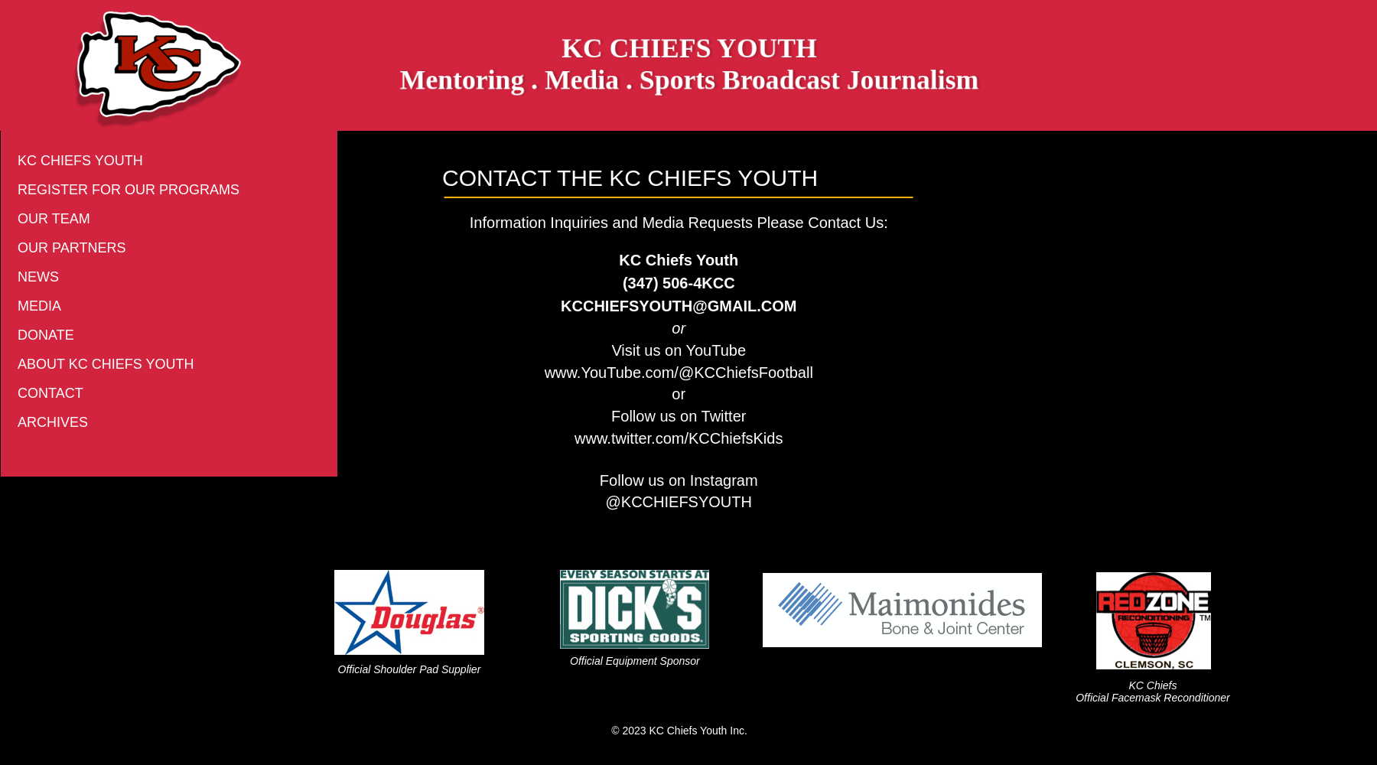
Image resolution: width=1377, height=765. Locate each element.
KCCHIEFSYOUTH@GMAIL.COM (678, 306)
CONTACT (50, 393)
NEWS (38, 277)
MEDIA (39, 306)
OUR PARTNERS (71, 248)
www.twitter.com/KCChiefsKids (679, 438)
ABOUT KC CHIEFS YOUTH (106, 364)
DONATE (46, 335)
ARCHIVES (53, 422)
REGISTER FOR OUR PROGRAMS (128, 189)
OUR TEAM (54, 218)
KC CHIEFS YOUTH (80, 160)
